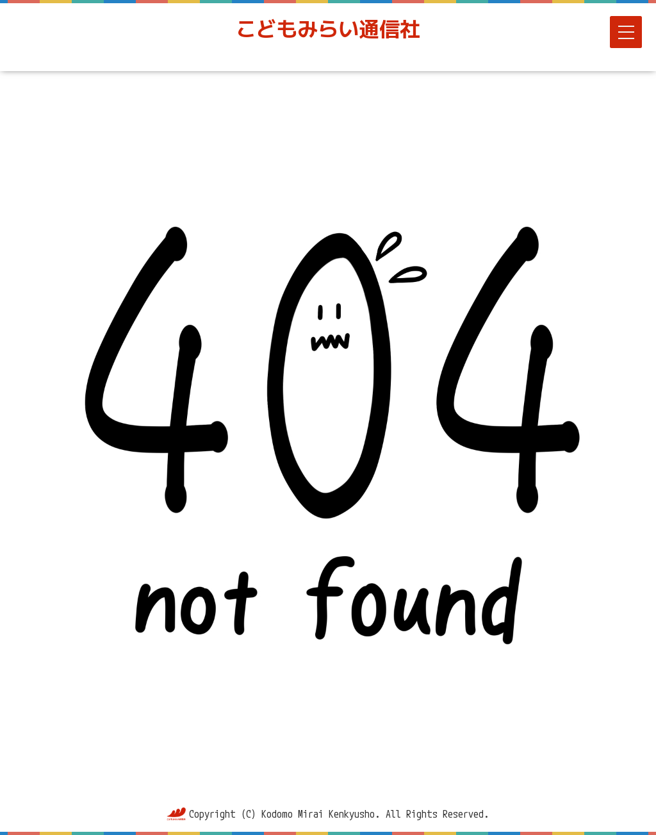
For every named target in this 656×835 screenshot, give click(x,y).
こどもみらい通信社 (328, 29)
